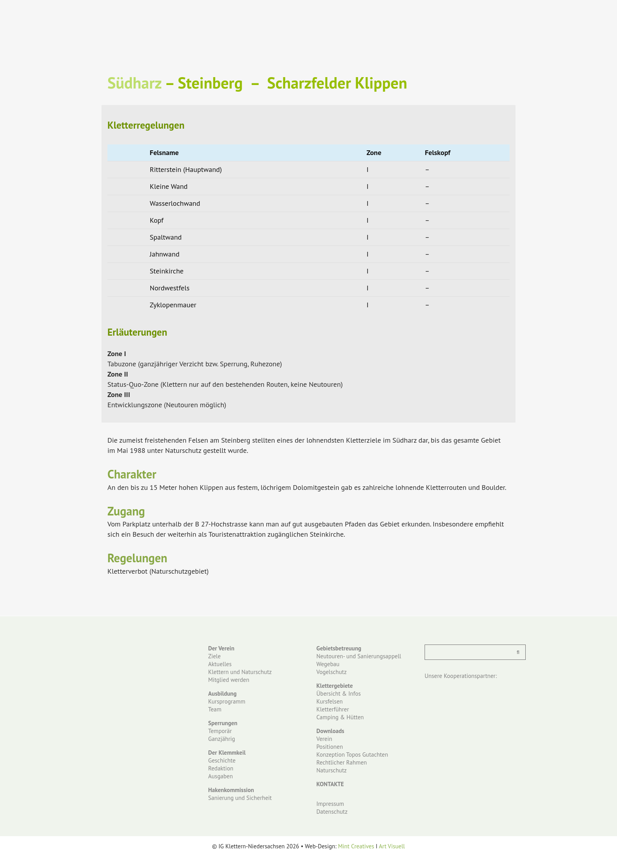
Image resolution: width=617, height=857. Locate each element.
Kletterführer (332, 709)
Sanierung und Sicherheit (240, 798)
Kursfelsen (329, 701)
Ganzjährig (221, 738)
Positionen (329, 746)
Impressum (330, 803)
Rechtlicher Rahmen (341, 762)
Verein (324, 738)
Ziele (214, 656)
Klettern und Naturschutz (240, 672)
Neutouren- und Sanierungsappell (358, 656)
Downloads (330, 731)
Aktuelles (219, 664)
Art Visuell (392, 846)
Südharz (134, 82)
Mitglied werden (228, 679)
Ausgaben (220, 776)
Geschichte (222, 760)
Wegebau (328, 664)
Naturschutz (331, 770)
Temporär (220, 731)
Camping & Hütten (340, 717)
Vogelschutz (331, 672)
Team (215, 709)
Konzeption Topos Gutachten (352, 754)
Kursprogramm (226, 701)
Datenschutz (331, 811)
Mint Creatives (356, 846)
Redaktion (220, 768)
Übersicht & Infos (338, 693)
